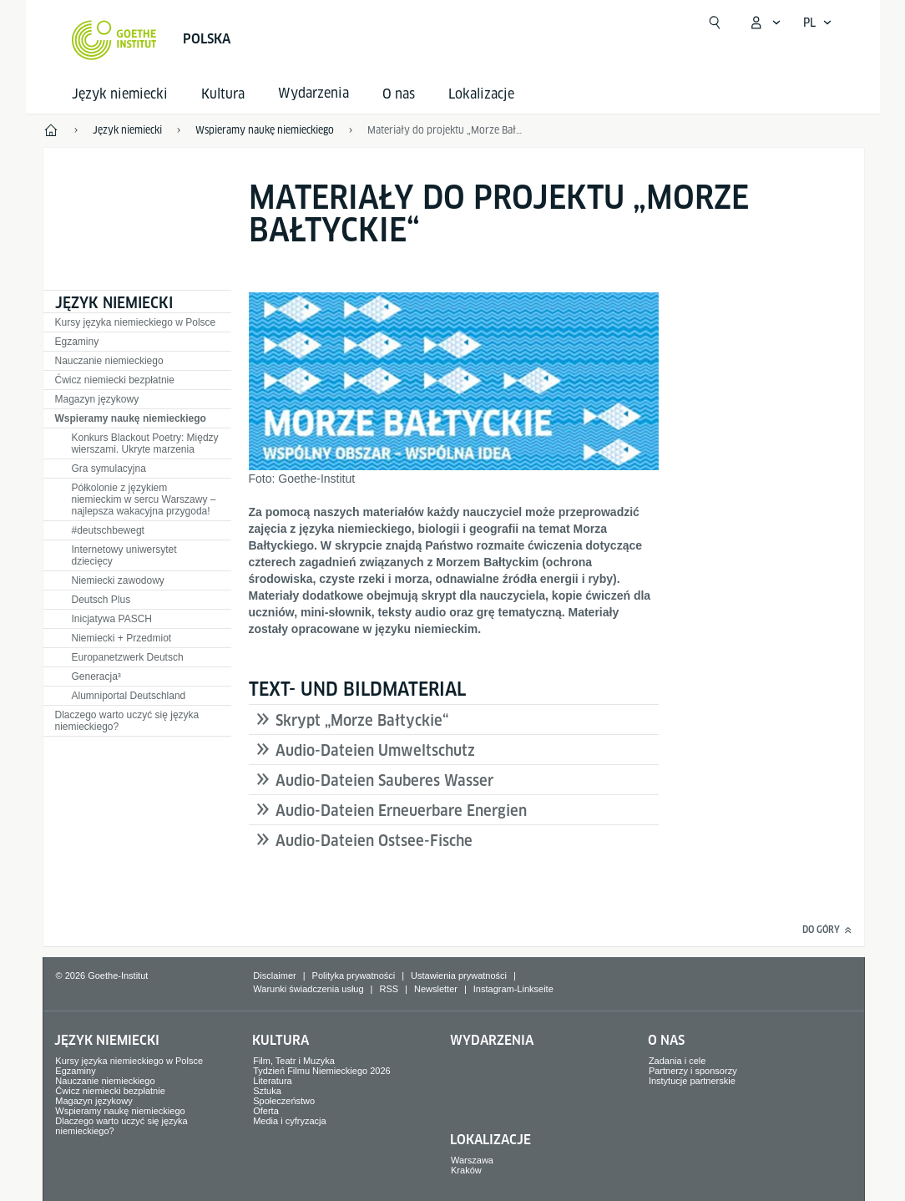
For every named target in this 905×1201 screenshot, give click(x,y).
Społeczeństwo (284, 1101)
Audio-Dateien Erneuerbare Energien (401, 810)
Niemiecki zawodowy (118, 580)
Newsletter (436, 989)
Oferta (266, 1111)
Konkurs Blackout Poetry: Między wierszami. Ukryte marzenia (145, 443)
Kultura (223, 94)
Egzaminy (77, 341)
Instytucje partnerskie (692, 1081)
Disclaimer (274, 975)
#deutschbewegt (108, 530)
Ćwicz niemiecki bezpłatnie (114, 380)
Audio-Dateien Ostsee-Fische (374, 840)
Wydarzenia (491, 1040)
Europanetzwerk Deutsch (128, 657)
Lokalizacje (481, 94)
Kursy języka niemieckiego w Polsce (135, 322)
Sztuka (267, 1091)
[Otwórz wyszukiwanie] (714, 22)
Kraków (466, 1170)
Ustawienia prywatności (459, 975)
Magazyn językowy (97, 399)
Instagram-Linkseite (513, 989)
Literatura (272, 1081)
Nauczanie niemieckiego (109, 361)
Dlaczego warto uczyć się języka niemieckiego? (127, 720)
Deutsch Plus (101, 600)
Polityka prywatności (354, 975)
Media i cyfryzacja (289, 1121)
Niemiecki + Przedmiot (122, 638)
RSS (388, 989)
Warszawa (472, 1160)
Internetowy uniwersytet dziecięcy (124, 555)
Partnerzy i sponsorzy (693, 1071)
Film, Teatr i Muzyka (294, 1061)
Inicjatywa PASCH (112, 619)
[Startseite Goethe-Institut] (114, 40)
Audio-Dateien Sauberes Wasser (384, 780)
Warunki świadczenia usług (308, 989)
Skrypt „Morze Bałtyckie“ (362, 720)
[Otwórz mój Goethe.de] (764, 22)
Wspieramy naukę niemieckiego (130, 418)
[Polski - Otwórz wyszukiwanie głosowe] (817, 22)
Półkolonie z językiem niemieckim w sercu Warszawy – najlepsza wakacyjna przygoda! (144, 499)
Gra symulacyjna (109, 468)
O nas (398, 94)
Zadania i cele (677, 1061)
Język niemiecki (120, 94)
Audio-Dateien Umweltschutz (375, 750)
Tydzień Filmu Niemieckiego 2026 (321, 1071)
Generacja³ (96, 676)
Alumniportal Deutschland (129, 696)
